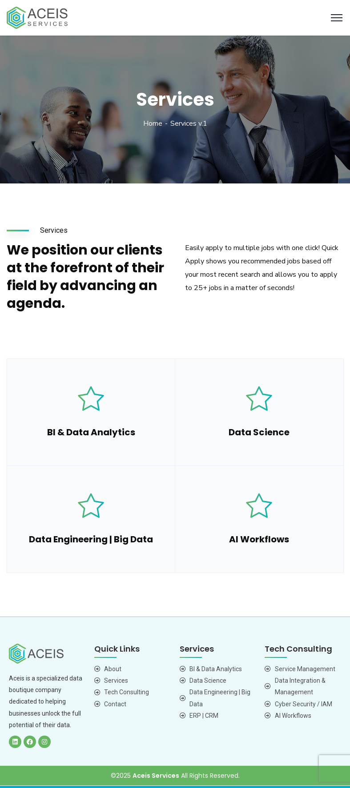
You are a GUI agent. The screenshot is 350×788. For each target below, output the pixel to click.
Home (152, 123)
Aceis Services (156, 775)
